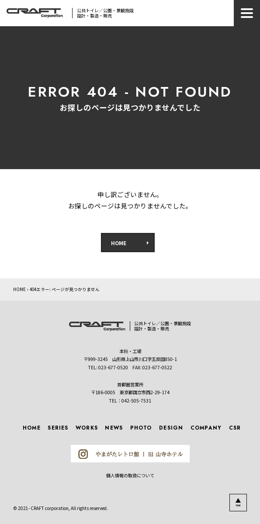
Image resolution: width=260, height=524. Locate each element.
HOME (118, 242)
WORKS (87, 427)
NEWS (114, 427)
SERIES (58, 427)
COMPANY (206, 427)
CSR (235, 427)
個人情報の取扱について (130, 475)
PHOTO (141, 427)
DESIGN (171, 427)
